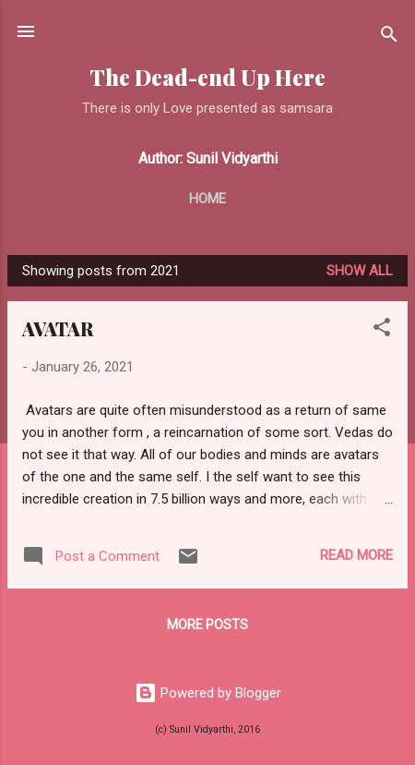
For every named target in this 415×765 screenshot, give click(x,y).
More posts (207, 624)
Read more (356, 555)
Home (207, 198)
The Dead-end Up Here (207, 77)
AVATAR (57, 328)
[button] (382, 330)
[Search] (389, 37)
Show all (359, 270)
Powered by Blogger (208, 693)
